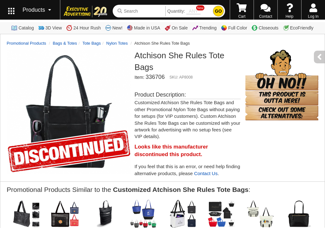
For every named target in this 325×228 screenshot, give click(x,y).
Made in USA (143, 28)
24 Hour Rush (83, 28)
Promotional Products (26, 43)
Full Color (234, 28)
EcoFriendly (298, 28)
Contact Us (205, 173)
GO (218, 11)
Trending (204, 28)
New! (114, 28)
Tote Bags (92, 43)
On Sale (176, 28)
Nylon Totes (117, 43)
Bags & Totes (65, 43)
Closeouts (265, 28)
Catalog (22, 28)
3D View (50, 28)
